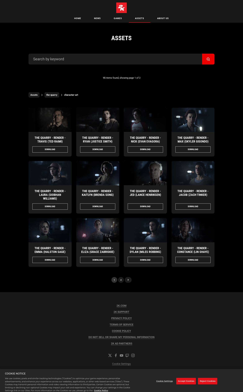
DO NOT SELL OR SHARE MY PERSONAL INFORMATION (121, 337)
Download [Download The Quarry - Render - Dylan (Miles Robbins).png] (145, 260)
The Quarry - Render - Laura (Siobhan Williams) (50, 194)
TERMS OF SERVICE (121, 324)
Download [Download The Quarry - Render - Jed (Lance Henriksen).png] (145, 206)
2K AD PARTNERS (121, 343)
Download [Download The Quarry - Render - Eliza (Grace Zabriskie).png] (98, 260)
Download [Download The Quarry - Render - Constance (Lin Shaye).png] (193, 260)
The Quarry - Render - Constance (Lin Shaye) (193, 250)
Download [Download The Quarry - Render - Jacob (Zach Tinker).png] (193, 206)
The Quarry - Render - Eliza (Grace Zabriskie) (97, 250)
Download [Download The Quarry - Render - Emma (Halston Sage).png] (50, 260)
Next (128, 280)
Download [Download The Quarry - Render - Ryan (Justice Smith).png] (98, 149)
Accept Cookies (186, 384)
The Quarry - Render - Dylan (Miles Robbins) (145, 250)
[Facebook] (115, 355)
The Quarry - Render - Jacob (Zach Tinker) (192, 193)
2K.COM (121, 305)
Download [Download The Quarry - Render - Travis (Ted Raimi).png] (50, 149)
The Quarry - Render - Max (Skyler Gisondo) (192, 139)
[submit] (208, 59)
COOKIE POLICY (121, 331)
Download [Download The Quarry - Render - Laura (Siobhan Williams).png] (50, 206)
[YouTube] (121, 355)
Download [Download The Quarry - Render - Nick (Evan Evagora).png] (145, 149)
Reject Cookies (208, 384)
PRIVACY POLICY (121, 318)
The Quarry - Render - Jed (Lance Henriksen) (145, 193)
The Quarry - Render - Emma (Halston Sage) (50, 250)
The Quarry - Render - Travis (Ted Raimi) (50, 139)
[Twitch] (127, 355)
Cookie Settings (121, 363)
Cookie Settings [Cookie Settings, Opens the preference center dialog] (164, 384)
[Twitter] (110, 355)
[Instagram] (133, 355)
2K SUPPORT (121, 311)
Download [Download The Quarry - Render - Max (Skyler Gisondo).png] (193, 149)
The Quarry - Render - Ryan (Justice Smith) (97, 139)
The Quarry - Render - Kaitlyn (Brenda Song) (98, 193)
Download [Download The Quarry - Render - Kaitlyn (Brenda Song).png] (98, 206)
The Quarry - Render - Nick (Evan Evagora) (145, 139)
